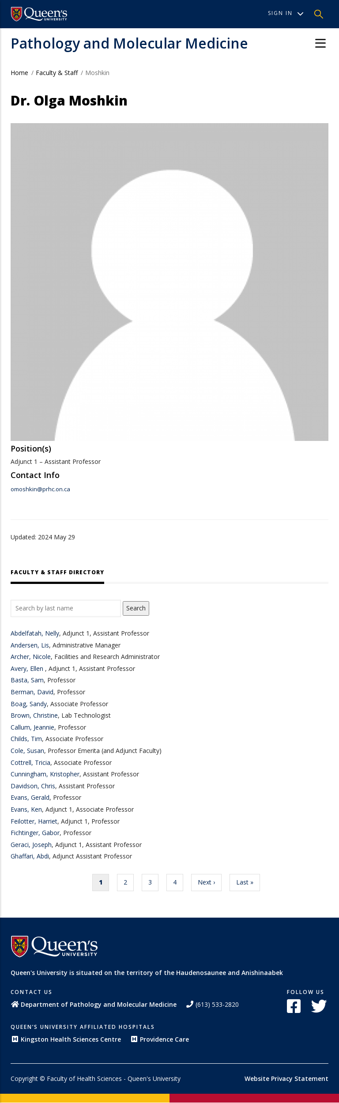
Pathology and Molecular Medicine (129, 43)
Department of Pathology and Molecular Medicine (94, 1004)
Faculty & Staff (57, 72)
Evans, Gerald (30, 797)
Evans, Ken (26, 809)
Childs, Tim (26, 738)
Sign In (286, 13)
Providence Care (159, 1039)
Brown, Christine (34, 715)
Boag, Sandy (29, 704)
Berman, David (32, 692)
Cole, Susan (27, 750)
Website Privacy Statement (286, 1078)
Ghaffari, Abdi (30, 856)
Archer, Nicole (31, 656)
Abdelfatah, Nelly (35, 633)
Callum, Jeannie (32, 727)
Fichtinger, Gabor (35, 832)
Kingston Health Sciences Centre (66, 1039)
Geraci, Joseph (31, 844)
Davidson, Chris (33, 786)
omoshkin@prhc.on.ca (40, 489)
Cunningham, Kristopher (45, 774)
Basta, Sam (27, 680)
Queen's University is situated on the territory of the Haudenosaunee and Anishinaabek (147, 972)
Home (19, 72)
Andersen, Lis (30, 645)
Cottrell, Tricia (30, 762)
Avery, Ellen (28, 668)
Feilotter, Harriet (34, 821)
